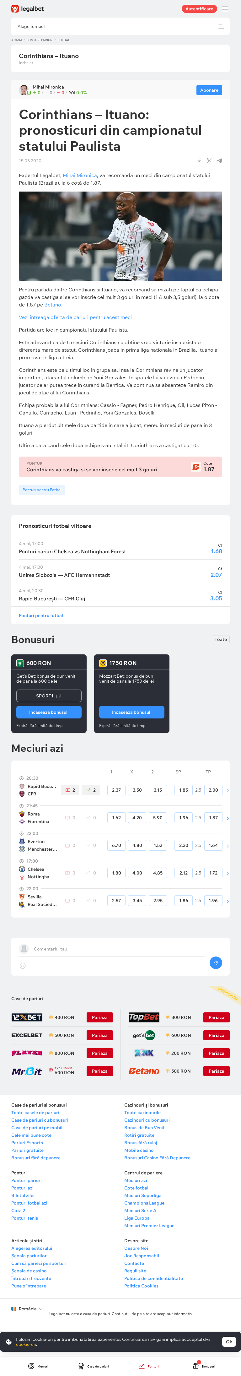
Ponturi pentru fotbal (41, 615)
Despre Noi (136, 1248)
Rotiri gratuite (139, 1135)
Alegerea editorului (31, 1248)
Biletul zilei (23, 1195)
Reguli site (135, 1271)
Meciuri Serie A (140, 1210)
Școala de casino (29, 1271)
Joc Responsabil (141, 1256)
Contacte (134, 1263)
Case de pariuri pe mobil (36, 1127)
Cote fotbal (136, 1188)
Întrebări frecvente (31, 1278)
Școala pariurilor (29, 1256)
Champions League (144, 1203)
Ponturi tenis (24, 1218)
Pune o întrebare (28, 1286)
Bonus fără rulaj (140, 1143)
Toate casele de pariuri (35, 1112)
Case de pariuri (27, 998)
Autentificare (199, 9)
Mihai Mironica (80, 175)
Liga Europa (137, 1218)
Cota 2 (18, 1210)
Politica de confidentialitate (153, 1278)
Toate (221, 639)
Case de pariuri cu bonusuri (39, 1120)
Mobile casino (139, 1150)
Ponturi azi (22, 1188)
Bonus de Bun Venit (144, 1127)
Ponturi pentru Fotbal (42, 489)
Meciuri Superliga (143, 1195)
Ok (229, 1342)
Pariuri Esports (27, 1143)
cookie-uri (26, 1344)
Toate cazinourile (142, 1112)
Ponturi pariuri (39, 40)
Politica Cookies (141, 1286)
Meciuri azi (135, 1180)
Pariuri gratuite (27, 1150)
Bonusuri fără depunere (36, 1158)
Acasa (16, 40)
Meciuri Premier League (149, 1225)
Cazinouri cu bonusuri (147, 1120)
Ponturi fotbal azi (29, 1203)
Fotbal (63, 40)
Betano (52, 304)
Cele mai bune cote (31, 1135)
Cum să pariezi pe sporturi (39, 1263)
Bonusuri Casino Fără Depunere (157, 1158)
